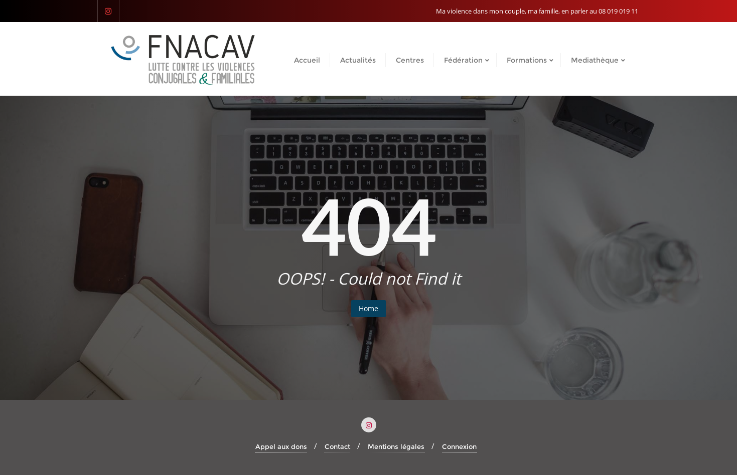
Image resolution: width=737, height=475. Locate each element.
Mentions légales (396, 446)
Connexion (459, 446)
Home (368, 308)
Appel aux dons (281, 446)
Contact (337, 446)
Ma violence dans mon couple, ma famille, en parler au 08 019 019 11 (537, 11)
